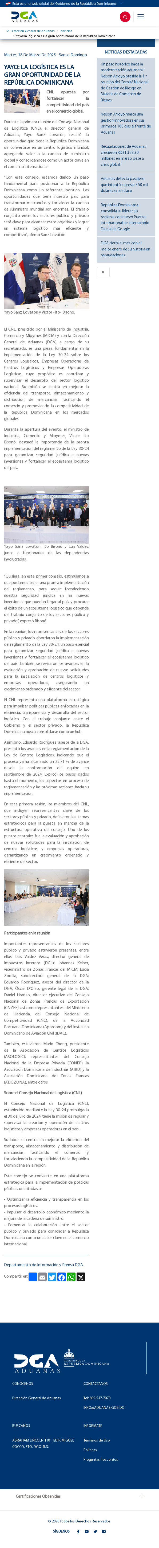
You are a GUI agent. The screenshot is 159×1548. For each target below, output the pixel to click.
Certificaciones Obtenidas (38, 1497)
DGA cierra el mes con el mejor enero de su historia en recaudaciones (125, 249)
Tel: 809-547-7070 (97, 1398)
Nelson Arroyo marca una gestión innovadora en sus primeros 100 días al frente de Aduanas (126, 124)
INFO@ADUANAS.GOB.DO (104, 1408)
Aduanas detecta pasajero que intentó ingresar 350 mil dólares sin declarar (124, 185)
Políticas (90, 1450)
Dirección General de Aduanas (32, 31)
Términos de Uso (97, 1441)
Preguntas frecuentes (101, 1460)
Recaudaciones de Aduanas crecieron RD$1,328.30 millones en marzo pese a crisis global (123, 156)
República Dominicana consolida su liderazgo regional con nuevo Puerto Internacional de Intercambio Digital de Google (125, 217)
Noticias (66, 31)
